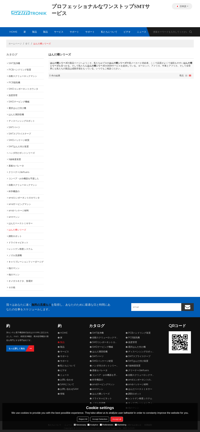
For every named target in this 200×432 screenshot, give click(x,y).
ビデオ (127, 31)
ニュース (141, 31)
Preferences (106, 425)
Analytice (93, 425)
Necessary (80, 425)
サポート (74, 31)
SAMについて (67, 384)
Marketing (120, 425)
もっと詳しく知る (17, 348)
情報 (62, 393)
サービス (58, 31)
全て (27, 43)
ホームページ (15, 43)
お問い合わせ (66, 379)
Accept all (116, 419)
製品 (34, 31)
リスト (186, 75)
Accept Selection (99, 419)
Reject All (83, 419)
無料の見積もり (41, 304)
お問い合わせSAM (69, 389)
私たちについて (109, 31)
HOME (13, 31)
